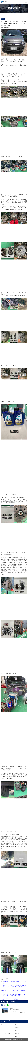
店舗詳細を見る (22, 1012)
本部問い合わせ (18, 1027)
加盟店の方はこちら (19, 1033)
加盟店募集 (17, 1030)
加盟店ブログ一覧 (18, 1024)
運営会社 (2, 1030)
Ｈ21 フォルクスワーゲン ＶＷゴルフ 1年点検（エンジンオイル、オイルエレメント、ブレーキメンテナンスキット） (14, 987)
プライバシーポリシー (5, 1033)
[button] (2, 1005)
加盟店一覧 (3, 1024)
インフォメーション (5, 1027)
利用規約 (17, 1036)
